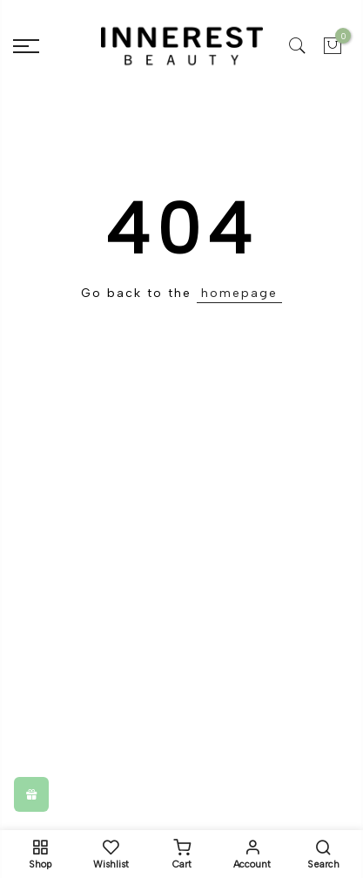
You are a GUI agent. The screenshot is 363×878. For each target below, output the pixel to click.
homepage (239, 293)
